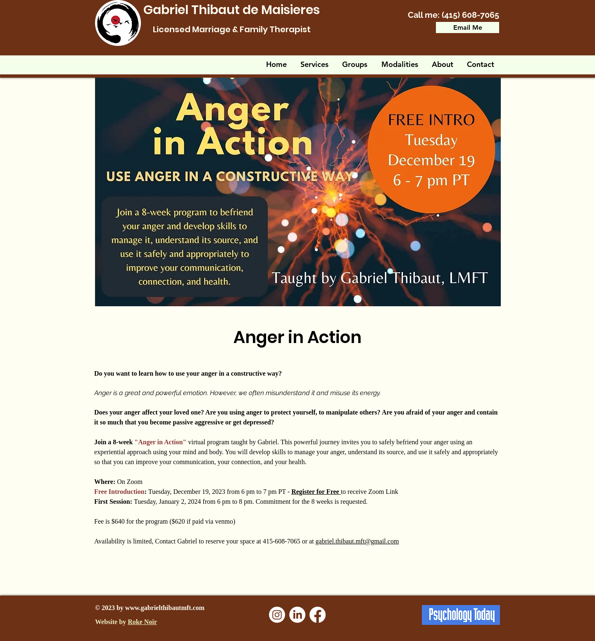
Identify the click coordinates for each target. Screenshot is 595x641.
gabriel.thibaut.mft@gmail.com (357, 541)
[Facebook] (317, 615)
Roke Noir (142, 621)
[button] (355, 64)
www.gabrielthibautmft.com (165, 607)
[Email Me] (467, 27)
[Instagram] (277, 615)
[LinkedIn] (297, 615)
